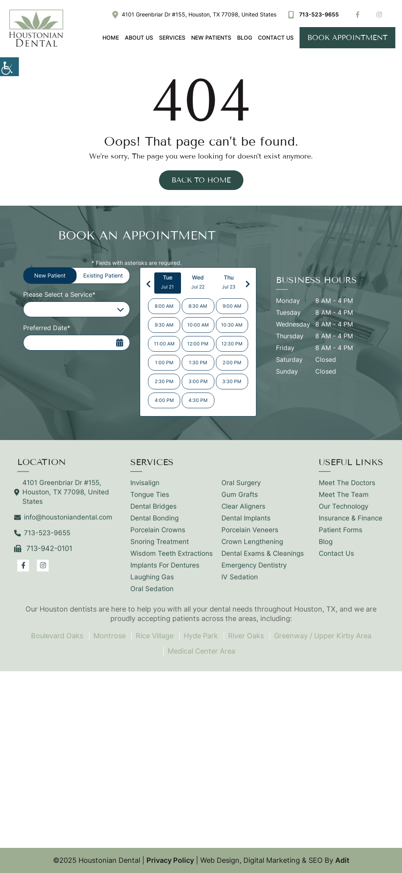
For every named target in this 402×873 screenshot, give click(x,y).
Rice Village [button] (155, 636)
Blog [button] (244, 37)
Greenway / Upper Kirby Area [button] (322, 636)
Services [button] (172, 37)
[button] (9, 66)
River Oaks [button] (246, 636)
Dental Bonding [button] (154, 523)
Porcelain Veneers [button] (249, 535)
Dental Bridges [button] (153, 511)
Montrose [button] (109, 636)
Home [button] (110, 37)
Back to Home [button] (201, 180)
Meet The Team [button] (344, 500)
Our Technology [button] (343, 511)
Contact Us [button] (276, 37)
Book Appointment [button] (347, 37)
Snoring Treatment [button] (159, 547)
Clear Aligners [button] (243, 511)
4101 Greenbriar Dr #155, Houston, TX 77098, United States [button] (194, 14)
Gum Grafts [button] (239, 500)
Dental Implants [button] (245, 523)
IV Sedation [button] (239, 582)
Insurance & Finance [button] (350, 523)
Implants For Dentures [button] (164, 570)
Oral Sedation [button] (152, 594)
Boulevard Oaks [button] (57, 636)
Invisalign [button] (144, 488)
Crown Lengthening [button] (252, 547)
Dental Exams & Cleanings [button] (262, 559)
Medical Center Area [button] (201, 651)
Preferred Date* (46, 328)
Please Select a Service (62, 309)
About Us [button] (139, 37)
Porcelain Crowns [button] (157, 535)
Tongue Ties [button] (149, 500)
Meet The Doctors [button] (347, 488)
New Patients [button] (211, 37)
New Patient (50, 275)
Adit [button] (342, 860)
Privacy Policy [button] (170, 860)
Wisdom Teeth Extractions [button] (171, 559)
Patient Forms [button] (340, 535)
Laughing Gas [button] (152, 582)
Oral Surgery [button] (241, 488)
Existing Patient (103, 275)
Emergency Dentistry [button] (254, 570)
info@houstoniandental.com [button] (64, 522)
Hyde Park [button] (201, 636)
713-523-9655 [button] (313, 14)
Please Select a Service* (59, 294)
